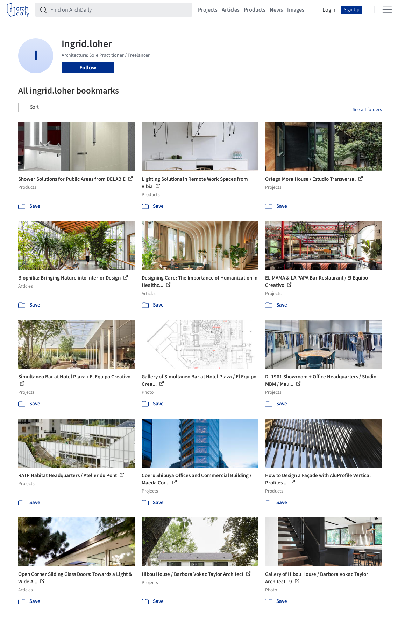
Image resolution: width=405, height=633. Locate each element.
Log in (329, 10)
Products (254, 10)
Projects (208, 10)
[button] (30, 107)
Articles (231, 10)
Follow (87, 67)
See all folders (367, 109)
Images (295, 10)
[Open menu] (387, 9)
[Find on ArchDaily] (119, 10)
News (276, 10)
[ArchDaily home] (18, 10)
